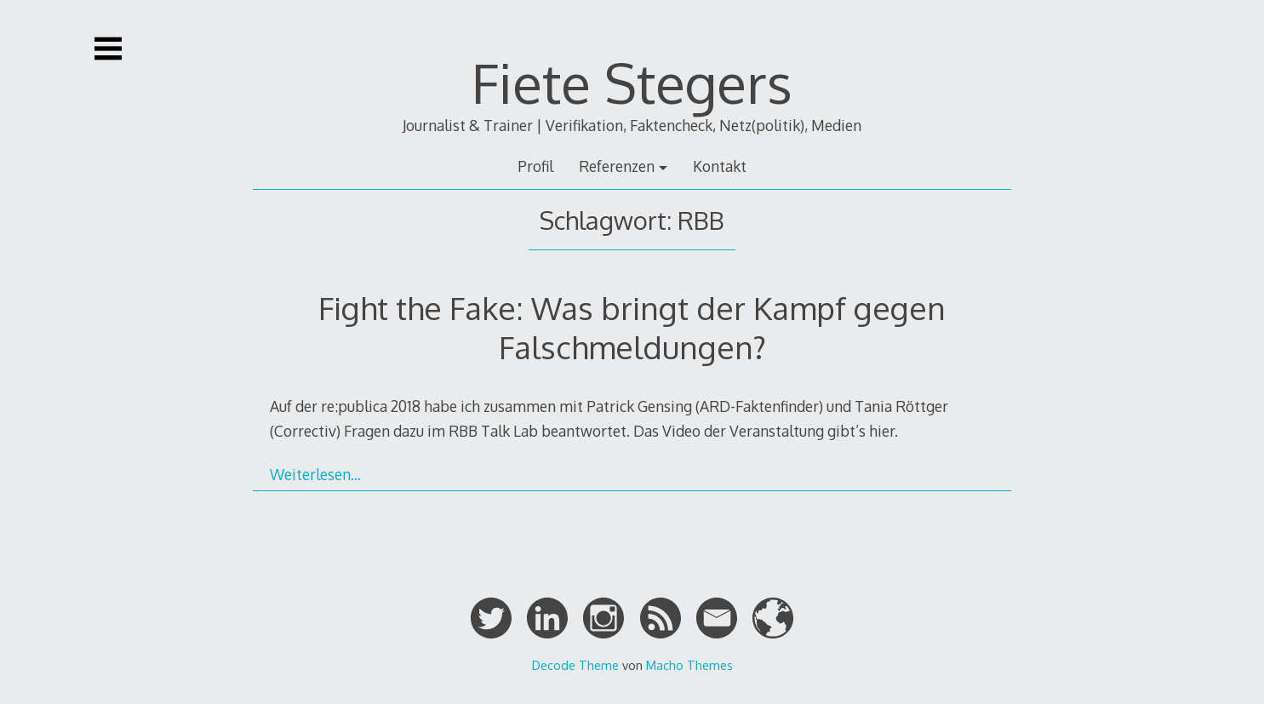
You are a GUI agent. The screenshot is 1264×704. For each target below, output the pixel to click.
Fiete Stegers (632, 82)
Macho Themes (689, 665)
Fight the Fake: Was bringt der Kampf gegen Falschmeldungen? (632, 327)
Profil (535, 166)
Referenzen (617, 166)
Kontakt (719, 166)
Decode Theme (575, 665)
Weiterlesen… (315, 474)
